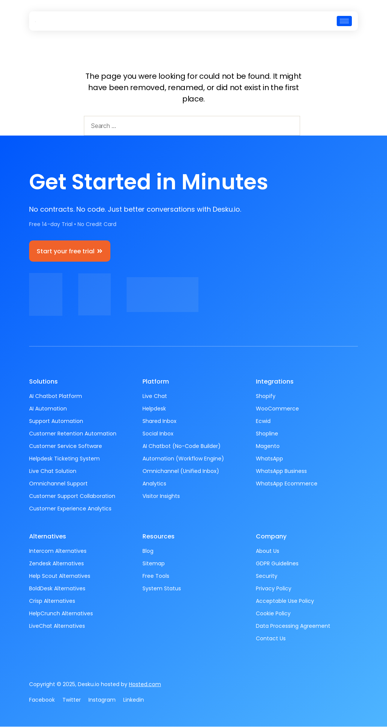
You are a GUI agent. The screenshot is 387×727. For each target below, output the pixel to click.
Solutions (43, 382)
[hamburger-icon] (344, 21)
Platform (155, 382)
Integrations (275, 382)
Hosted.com (145, 684)
